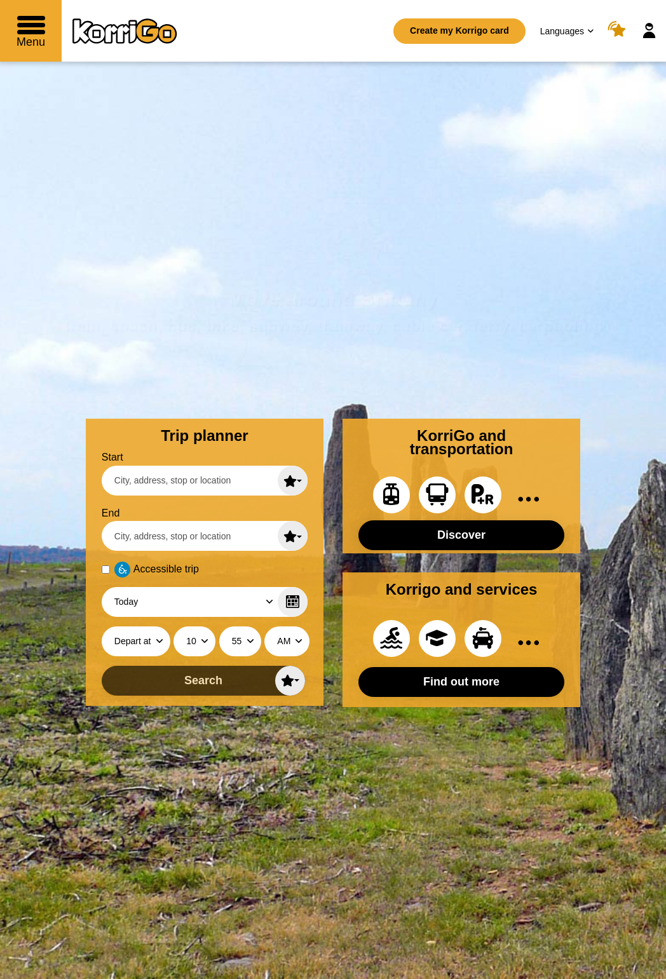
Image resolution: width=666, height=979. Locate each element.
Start (112, 457)
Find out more (461, 681)
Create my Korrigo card (459, 30)
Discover (461, 535)
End (110, 513)
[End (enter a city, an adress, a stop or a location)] (205, 536)
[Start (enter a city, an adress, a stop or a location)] (205, 481)
